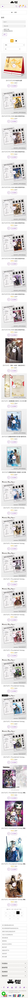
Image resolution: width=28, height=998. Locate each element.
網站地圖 (4, 956)
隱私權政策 (5, 937)
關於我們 (4, 947)
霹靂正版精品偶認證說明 (8, 931)
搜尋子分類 (5, 29)
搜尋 (15, 12)
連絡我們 (4, 953)
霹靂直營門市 (5, 950)
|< (6, 912)
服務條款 (4, 941)
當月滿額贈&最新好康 (8, 925)
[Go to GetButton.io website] (3, 996)
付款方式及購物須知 (7, 934)
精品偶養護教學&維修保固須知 (10, 928)
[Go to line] (3, 993)
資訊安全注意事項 (7, 944)
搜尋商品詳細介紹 (7, 31)
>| (18, 918)
